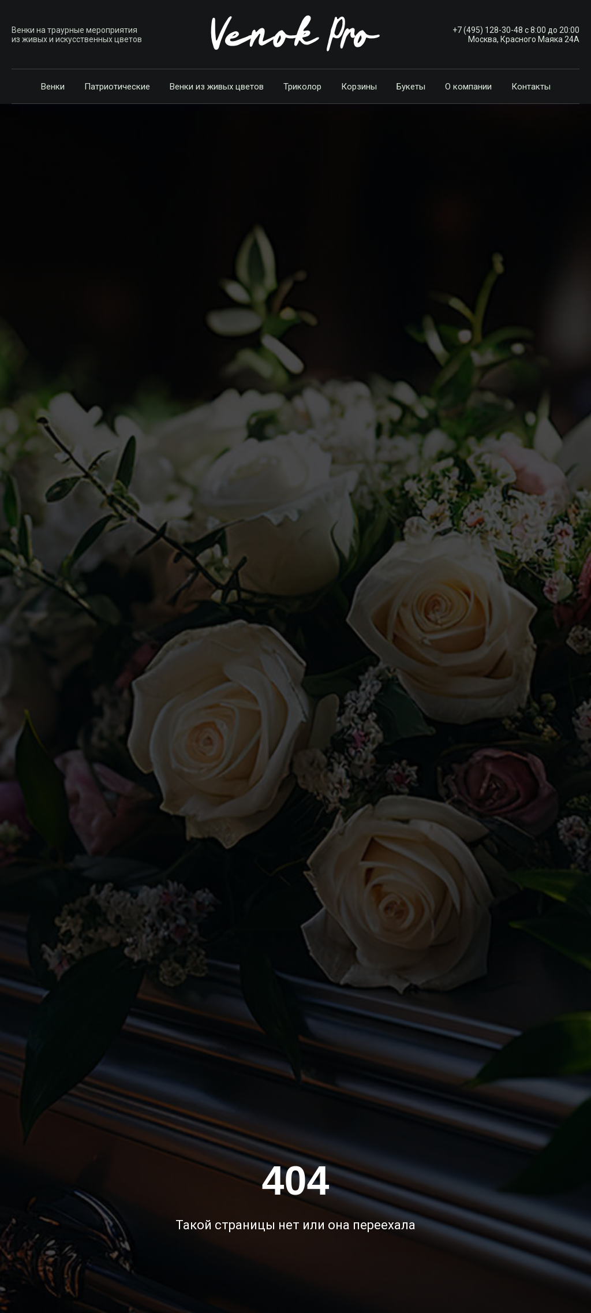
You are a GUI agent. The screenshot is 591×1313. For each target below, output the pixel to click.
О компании (468, 86)
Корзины (359, 86)
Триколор (302, 86)
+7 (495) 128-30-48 (487, 30)
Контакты (531, 86)
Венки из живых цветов (217, 86)
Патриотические (117, 86)
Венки (53, 86)
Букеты (411, 86)
